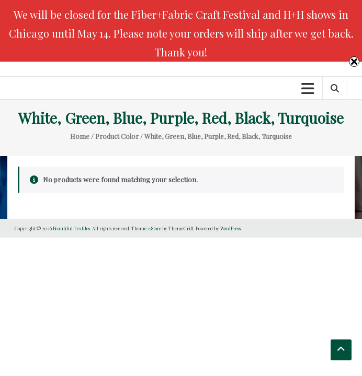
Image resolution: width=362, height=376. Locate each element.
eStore (155, 228)
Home (79, 136)
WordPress (230, 228)
